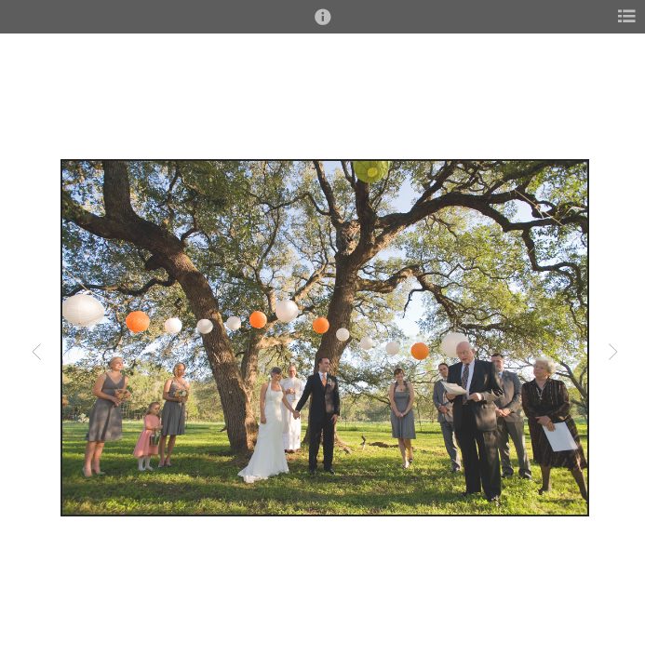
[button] (323, 25)
